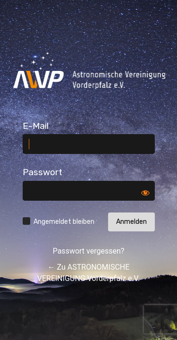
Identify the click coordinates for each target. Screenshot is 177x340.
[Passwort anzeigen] (145, 192)
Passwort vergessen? (89, 250)
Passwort (42, 172)
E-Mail (36, 125)
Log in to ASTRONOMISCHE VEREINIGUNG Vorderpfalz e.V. (89, 70)
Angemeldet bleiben (64, 222)
